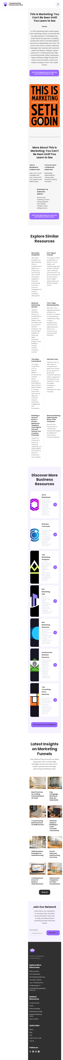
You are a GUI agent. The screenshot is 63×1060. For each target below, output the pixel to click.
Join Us (31, 1041)
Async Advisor (33, 1019)
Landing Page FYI (34, 985)
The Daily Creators (35, 980)
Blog (30, 1032)
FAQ (30, 1035)
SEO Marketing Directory (37, 977)
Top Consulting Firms (36, 983)
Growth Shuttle (34, 1003)
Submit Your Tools (35, 1038)
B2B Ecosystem (34, 971)
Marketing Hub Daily (35, 1011)
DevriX (31, 1006)
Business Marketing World (35, 1015)
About (31, 1029)
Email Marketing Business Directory (37, 989)
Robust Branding (34, 1009)
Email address (33, 930)
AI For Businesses (34, 974)
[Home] (14, 4)
